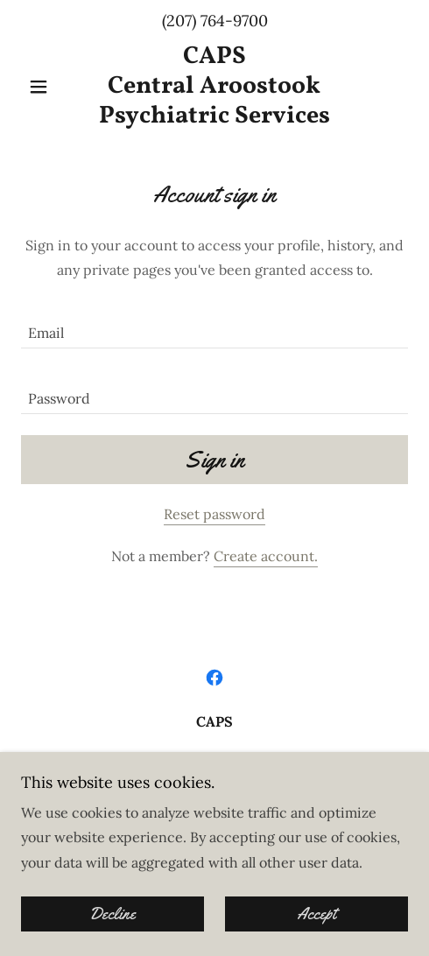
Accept (316, 913)
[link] (214, 86)
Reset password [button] (214, 514)
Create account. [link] (266, 556)
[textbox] (214, 326)
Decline (112, 913)
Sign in (214, 460)
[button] (50, 86)
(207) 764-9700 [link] (215, 21)
